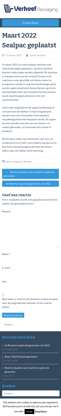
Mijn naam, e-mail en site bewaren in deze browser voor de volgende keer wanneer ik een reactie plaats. (30, 302)
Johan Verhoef (37, 55)
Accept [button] (29, 411)
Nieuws (28, 161)
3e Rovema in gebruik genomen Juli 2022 (31, 183)
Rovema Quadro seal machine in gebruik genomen (29, 173)
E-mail (6, 267)
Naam (6, 254)
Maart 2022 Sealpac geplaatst (21, 356)
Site (4, 281)
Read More (41, 411)
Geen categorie (14, 161)
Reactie (6, 211)
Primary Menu (30, 22)
